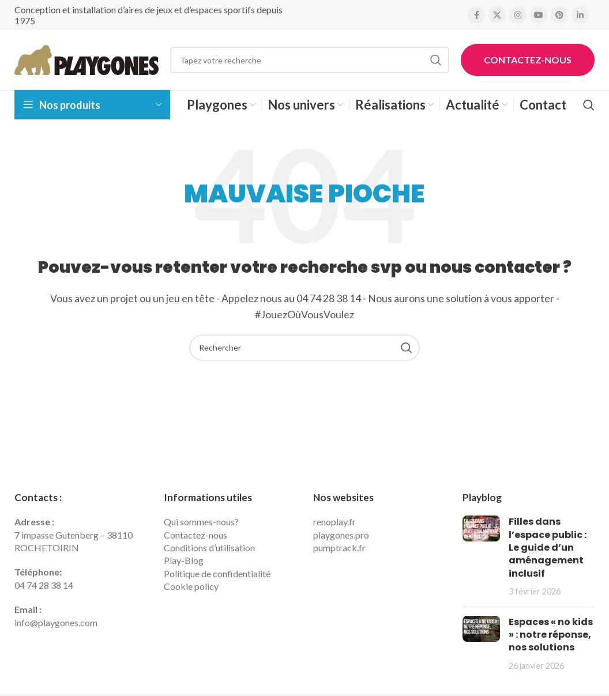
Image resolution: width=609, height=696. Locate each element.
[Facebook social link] (476, 15)
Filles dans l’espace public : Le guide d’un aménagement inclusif (548, 547)
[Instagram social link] (518, 15)
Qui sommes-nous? (201, 521)
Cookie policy (191, 586)
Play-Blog (184, 560)
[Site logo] (86, 58)
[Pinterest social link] (559, 15)
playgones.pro (341, 534)
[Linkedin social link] (580, 15)
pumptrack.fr (339, 547)
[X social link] (497, 15)
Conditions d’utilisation (209, 547)
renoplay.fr (334, 521)
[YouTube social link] (538, 15)
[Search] (309, 60)
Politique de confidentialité (217, 573)
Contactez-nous (528, 59)
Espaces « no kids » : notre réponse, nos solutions (551, 634)
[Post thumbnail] (481, 556)
